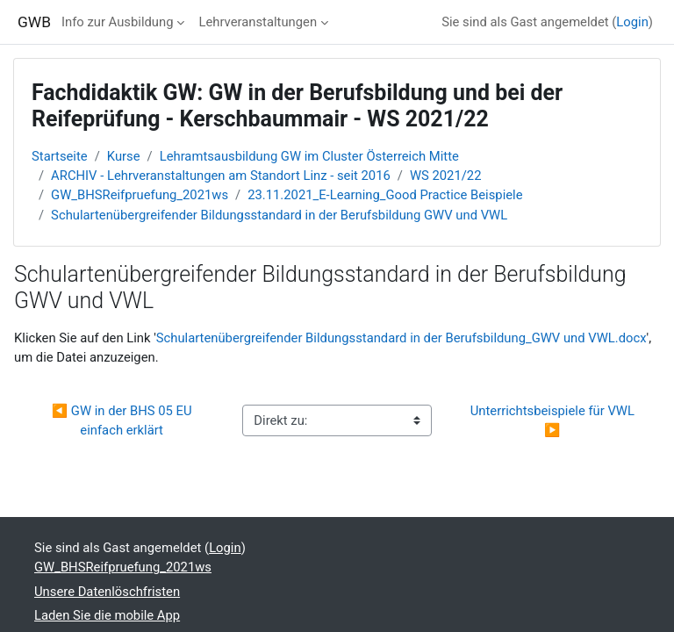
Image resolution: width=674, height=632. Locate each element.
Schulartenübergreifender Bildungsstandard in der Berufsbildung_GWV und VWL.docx (401, 338)
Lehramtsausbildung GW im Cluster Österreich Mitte (309, 156)
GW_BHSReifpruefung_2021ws (139, 195)
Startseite (60, 156)
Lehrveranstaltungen (257, 22)
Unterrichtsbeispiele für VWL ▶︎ (554, 420)
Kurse (123, 156)
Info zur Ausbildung (117, 22)
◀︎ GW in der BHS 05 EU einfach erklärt (124, 420)
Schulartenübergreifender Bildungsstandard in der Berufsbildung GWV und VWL (279, 215)
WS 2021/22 (446, 175)
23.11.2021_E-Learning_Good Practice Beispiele (384, 195)
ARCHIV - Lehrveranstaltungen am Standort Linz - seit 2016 (221, 175)
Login (632, 22)
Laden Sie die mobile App (107, 615)
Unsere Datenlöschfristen (107, 592)
